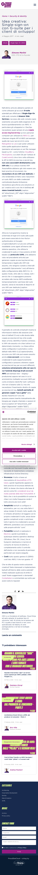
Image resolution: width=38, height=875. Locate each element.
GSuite (5, 43)
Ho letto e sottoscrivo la (15, 847)
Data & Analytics (6, 798)
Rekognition (7, 144)
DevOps (4, 795)
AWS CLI (26, 136)
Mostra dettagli (26, 444)
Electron (7, 534)
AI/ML (3, 800)
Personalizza (19, 456)
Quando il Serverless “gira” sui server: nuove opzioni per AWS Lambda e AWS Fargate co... (17, 674)
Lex (15, 144)
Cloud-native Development (9, 793)
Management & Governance (12, 742)
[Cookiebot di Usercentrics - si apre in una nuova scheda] (27, 412)
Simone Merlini (8, 613)
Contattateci (7, 578)
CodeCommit (7, 157)
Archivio (4, 813)
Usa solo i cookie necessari (19, 461)
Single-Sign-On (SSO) (17, 43)
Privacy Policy (22, 847)
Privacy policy (6, 815)
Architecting (7, 657)
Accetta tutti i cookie (19, 450)
